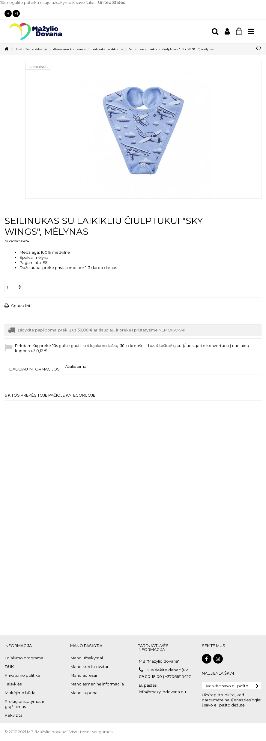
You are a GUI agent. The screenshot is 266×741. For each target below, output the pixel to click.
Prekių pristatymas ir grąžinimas (24, 704)
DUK (9, 666)
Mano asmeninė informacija (97, 684)
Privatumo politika (22, 675)
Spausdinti (20, 305)
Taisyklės (13, 684)
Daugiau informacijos (34, 369)
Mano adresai (83, 675)
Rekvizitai (14, 715)
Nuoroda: (11, 241)
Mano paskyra (86, 645)
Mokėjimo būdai (20, 692)
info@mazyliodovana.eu (162, 691)
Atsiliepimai (76, 366)
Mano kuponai (84, 692)
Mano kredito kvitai (89, 666)
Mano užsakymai (86, 657)
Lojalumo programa (24, 657)
